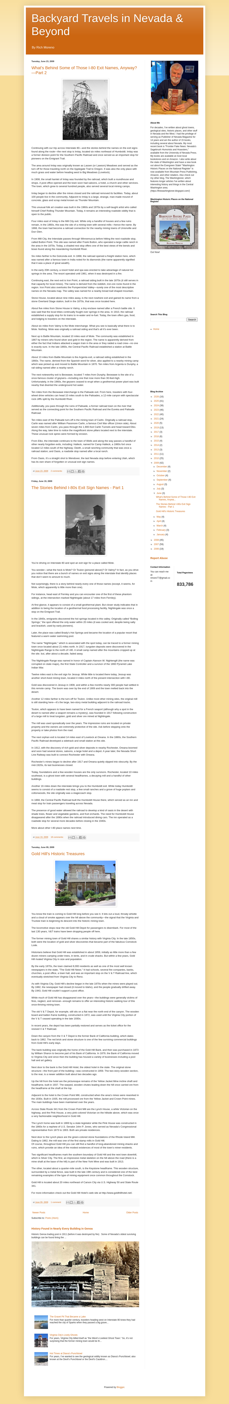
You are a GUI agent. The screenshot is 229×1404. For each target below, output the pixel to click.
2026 (157, 396)
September (162, 479)
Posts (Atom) (51, 1218)
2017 (157, 432)
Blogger (120, 1387)
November (162, 471)
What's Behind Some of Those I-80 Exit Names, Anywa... (175, 498)
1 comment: (56, 1202)
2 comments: (57, 471)
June (159, 493)
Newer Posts (38, 1212)
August (160, 484)
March (160, 525)
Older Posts (132, 1212)
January (161, 534)
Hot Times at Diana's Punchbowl (66, 1353)
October (161, 475)
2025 (157, 401)
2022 (157, 414)
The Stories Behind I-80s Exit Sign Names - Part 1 (78, 487)
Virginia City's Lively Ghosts (63, 1335)
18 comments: (57, 837)
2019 (157, 427)
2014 (157, 445)
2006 (157, 549)
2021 (157, 418)
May (159, 516)
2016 (157, 436)
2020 (157, 423)
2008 (157, 540)
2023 (157, 410)
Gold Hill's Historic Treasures (58, 853)
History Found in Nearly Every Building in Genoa (62, 1228)
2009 (157, 463)
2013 (157, 449)
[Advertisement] (178, 283)
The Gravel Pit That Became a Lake (68, 1316)
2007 (157, 544)
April (159, 521)
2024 (157, 405)
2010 (157, 458)
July (159, 488)
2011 (157, 454)
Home (86, 1212)
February (161, 530)
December (162, 466)
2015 (157, 440)
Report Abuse (159, 558)
